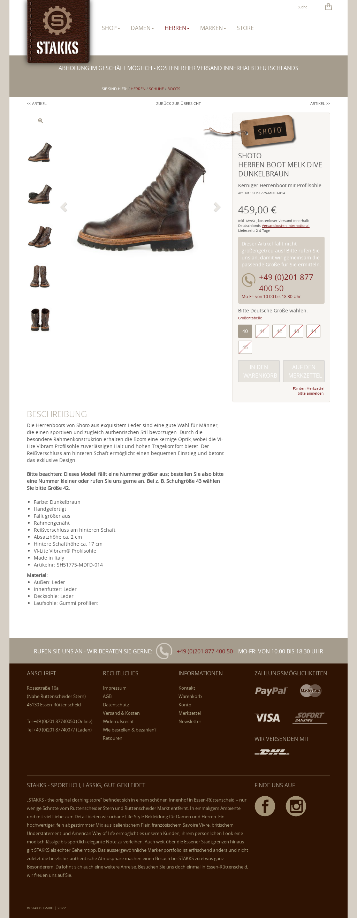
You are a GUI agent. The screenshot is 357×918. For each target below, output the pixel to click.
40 (245, 331)
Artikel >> (320, 103)
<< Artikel (37, 103)
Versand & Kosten (121, 713)
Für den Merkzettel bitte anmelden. (309, 391)
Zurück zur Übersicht (178, 103)
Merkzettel (189, 713)
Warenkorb (190, 696)
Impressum (115, 688)
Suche (302, 7)
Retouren (112, 738)
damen (142, 28)
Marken (213, 28)
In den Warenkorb (260, 371)
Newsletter (189, 721)
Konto (184, 704)
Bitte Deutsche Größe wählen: (273, 310)
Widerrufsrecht (118, 721)
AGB (107, 696)
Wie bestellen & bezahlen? (130, 730)
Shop (111, 28)
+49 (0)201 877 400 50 (205, 651)
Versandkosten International (286, 225)
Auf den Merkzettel (305, 371)
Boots (173, 88)
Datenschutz (116, 704)
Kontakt (186, 688)
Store (245, 28)
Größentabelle (250, 318)
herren (177, 28)
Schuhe (156, 88)
